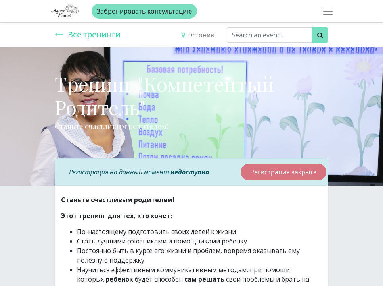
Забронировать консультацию (144, 11)
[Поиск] (320, 35)
